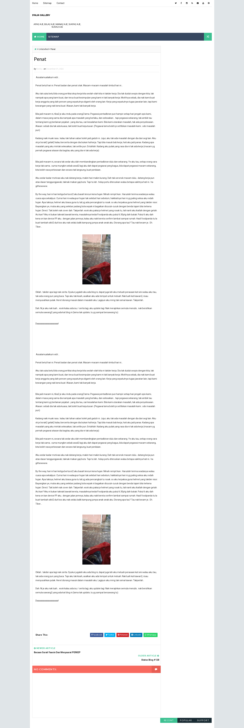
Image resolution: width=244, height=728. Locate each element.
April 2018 (165, 147)
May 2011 (165, 221)
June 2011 (165, 217)
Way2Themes (60, 722)
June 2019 (165, 132)
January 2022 (167, 106)
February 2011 (167, 225)
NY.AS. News (117, 722)
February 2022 (167, 102)
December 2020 (168, 121)
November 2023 (168, 84)
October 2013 (167, 203)
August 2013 (166, 206)
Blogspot (87, 722)
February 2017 (167, 165)
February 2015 (167, 191)
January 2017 (167, 169)
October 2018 (167, 139)
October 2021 (167, 110)
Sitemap (47, 3)
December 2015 (168, 184)
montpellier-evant (151, 722)
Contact (60, 3)
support (203, 48)
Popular (186, 48)
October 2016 (167, 173)
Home (35, 3)
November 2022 (168, 98)
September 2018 (168, 143)
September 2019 (168, 128)
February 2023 (167, 91)
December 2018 (168, 136)
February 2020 (167, 124)
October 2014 (167, 195)
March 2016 (166, 180)
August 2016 (166, 176)
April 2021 (165, 113)
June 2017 (165, 151)
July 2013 (165, 210)
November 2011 (168, 214)
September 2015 (168, 188)
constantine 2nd (101, 722)
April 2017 (165, 158)
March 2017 (166, 162)
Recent (169, 48)
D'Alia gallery (41, 15)
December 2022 (168, 95)
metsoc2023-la (133, 722)
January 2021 (167, 117)
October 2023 (167, 87)
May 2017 (165, 154)
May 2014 (165, 199)
